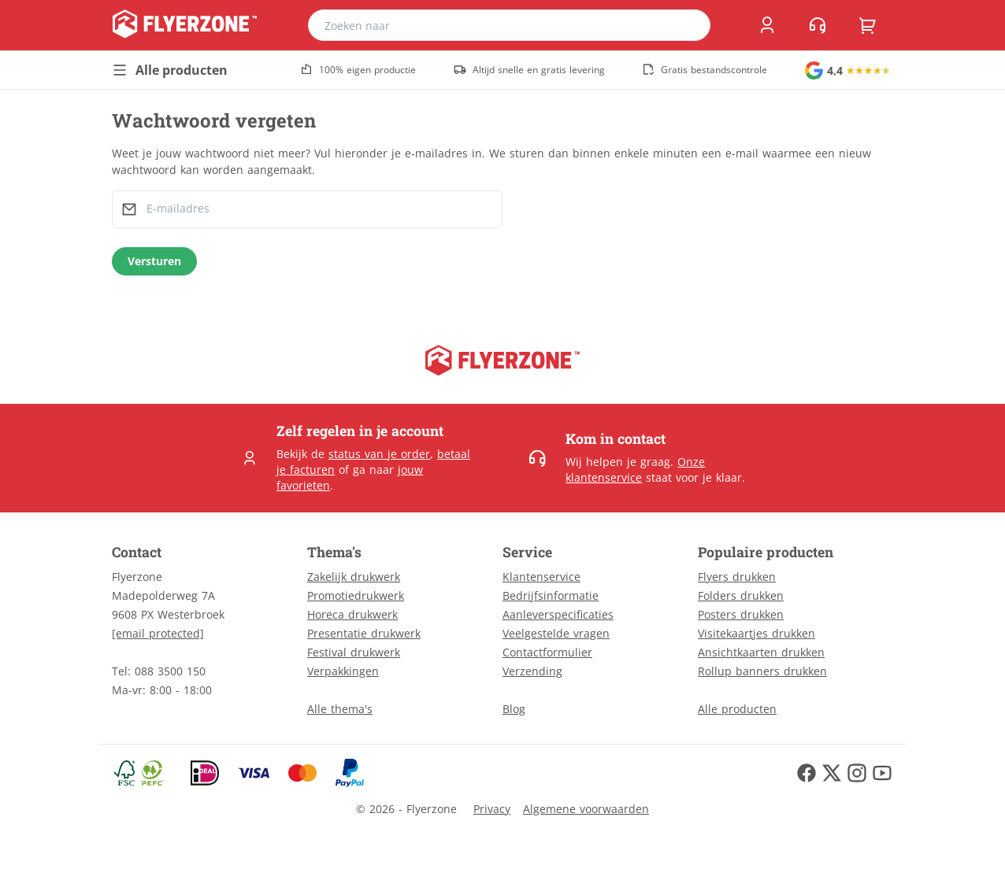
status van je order (379, 453)
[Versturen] (154, 261)
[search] (688, 25)
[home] (185, 25)
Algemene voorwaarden (586, 808)
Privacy (491, 808)
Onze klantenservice (635, 469)
